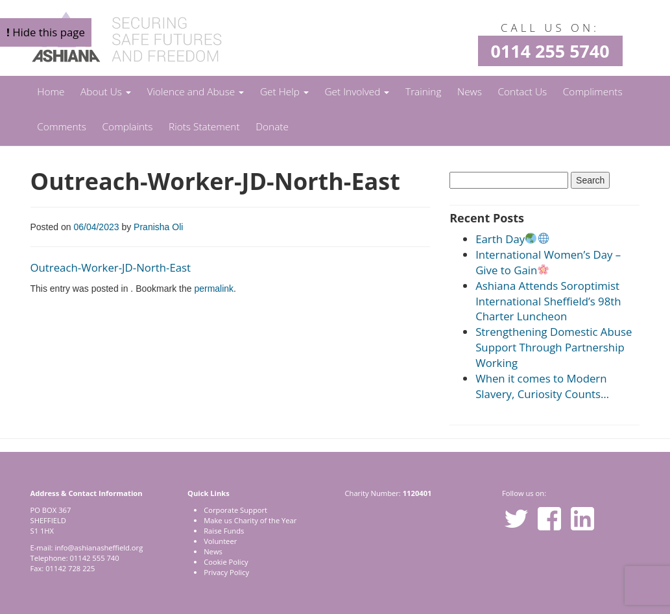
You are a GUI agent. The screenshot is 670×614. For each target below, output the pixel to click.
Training (423, 92)
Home (50, 92)
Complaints (127, 127)
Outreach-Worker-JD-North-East (110, 267)
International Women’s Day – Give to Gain (548, 262)
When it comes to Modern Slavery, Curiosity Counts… (542, 386)
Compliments (593, 92)
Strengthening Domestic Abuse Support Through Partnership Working (553, 347)
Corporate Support (235, 510)
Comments (61, 127)
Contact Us (522, 92)
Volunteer (220, 541)
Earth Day (512, 238)
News (469, 92)
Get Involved (356, 92)
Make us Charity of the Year (250, 520)
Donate (272, 127)
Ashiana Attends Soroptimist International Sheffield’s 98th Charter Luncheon (548, 301)
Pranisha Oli (158, 227)
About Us (105, 92)
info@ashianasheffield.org (98, 547)
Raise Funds (224, 531)
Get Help (284, 92)
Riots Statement (204, 127)
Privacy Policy (226, 572)
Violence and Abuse (196, 92)
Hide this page (45, 32)
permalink (213, 288)
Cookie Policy (226, 562)
